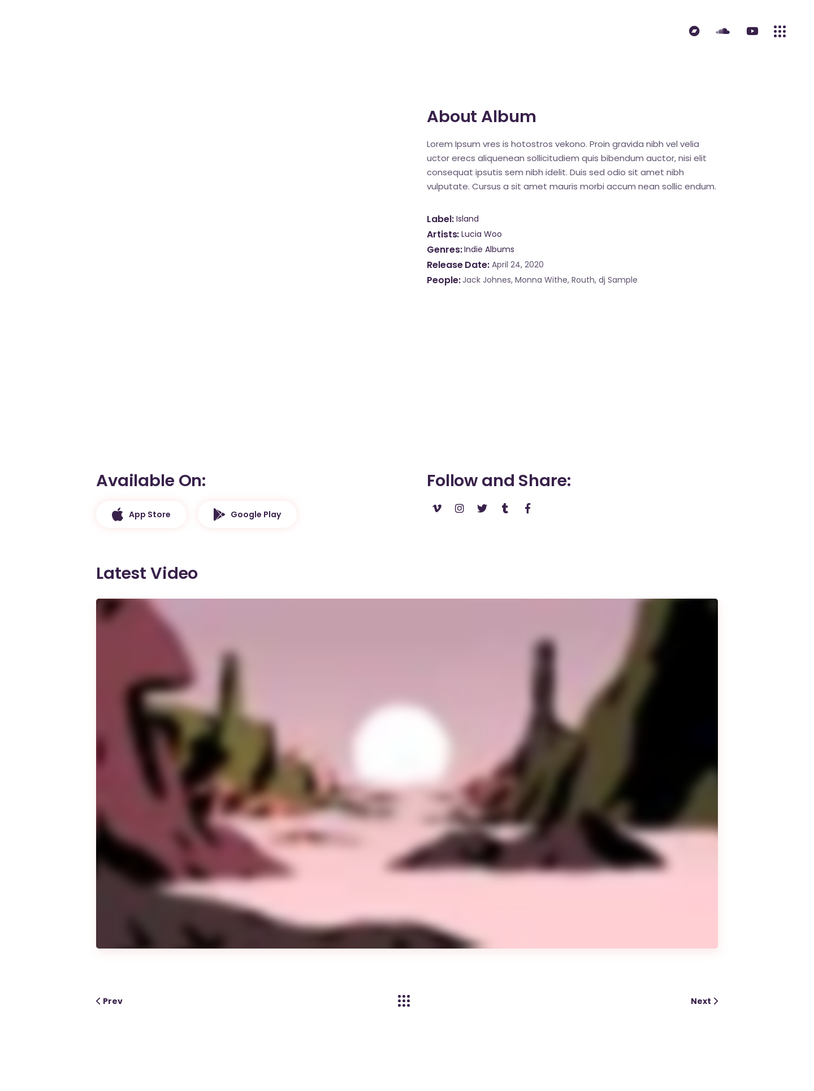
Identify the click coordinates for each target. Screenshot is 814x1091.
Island (467, 218)
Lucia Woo (481, 234)
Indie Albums (489, 249)
